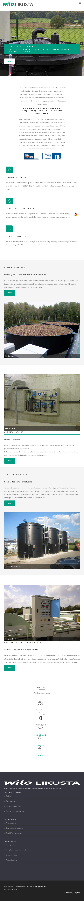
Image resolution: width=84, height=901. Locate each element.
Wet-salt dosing (11, 860)
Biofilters (9, 796)
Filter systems (11, 823)
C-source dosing (11, 855)
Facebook (40, 745)
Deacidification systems (14, 833)
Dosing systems (11, 845)
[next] (81, 43)
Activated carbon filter (13, 806)
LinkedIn (40, 755)
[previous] (2, 43)
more (10, 61)
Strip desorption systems (14, 828)
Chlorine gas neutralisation (15, 811)
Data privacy (68, 893)
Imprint (77, 893)
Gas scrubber (10, 801)
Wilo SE (57, 142)
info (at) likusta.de (40, 735)
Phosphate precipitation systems (17, 850)
